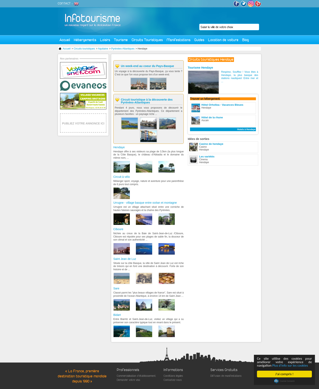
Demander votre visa (128, 380)
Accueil (64, 40)
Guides (199, 40)
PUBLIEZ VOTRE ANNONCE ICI (83, 123)
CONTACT (64, 3)
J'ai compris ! (284, 374)
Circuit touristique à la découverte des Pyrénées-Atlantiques (147, 101)
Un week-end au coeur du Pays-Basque (147, 66)
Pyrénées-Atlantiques (122, 48)
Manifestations (178, 40)
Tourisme (121, 40)
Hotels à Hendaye (246, 129)
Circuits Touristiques (147, 40)
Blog (245, 40)
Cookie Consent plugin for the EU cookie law (284, 381)
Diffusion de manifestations (225, 376)
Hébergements (85, 40)
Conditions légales (173, 376)
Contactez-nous (173, 380)
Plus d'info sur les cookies (290, 365)
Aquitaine (103, 48)
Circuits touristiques (84, 48)
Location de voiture (223, 40)
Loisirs (105, 40)
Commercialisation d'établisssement (136, 376)
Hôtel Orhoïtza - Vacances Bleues (222, 104)
